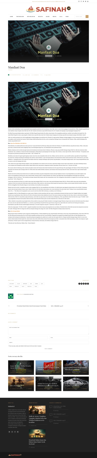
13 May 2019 (56, 410)
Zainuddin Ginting (16, 74)
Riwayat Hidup (18, 372)
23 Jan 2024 (68, 372)
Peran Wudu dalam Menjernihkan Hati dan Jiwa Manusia (76, 368)
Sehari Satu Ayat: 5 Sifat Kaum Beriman (59, 406)
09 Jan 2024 (41, 388)
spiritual (29, 286)
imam (10, 286)
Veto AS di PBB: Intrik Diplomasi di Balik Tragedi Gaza (75, 385)
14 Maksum (12, 372)
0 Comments (57, 372)
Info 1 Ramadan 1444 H (59, 414)
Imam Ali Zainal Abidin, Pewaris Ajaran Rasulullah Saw (20, 367)
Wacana (73, 388)
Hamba (36, 283)
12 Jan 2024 (14, 388)
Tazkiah (10, 69)
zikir (36, 286)
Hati (42, 283)
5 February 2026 (33, 425)
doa (31, 283)
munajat (17, 286)
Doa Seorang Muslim (15, 211)
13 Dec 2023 (68, 388)
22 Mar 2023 (56, 423)
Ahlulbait (11, 283)
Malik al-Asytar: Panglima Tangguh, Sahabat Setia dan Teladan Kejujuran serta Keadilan (37, 419)
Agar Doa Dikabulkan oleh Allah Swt (18, 143)
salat (23, 286)
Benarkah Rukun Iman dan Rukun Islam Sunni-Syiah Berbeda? (37, 442)
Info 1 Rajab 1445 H (16, 385)
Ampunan (25, 283)
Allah (18, 283)
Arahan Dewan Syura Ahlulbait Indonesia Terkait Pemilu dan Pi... (48, 385)
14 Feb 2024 (41, 372)
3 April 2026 (32, 447)
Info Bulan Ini (20, 388)
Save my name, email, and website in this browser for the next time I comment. (25, 345)
